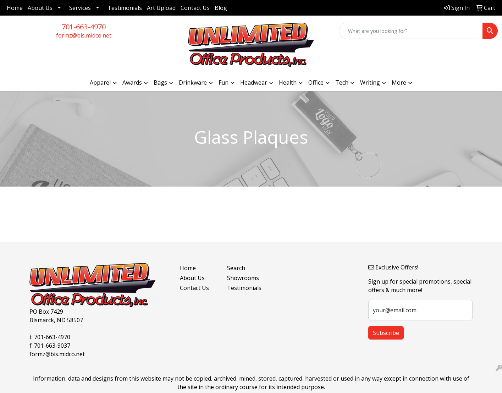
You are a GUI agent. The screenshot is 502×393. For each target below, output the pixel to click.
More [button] (399, 82)
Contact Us (195, 8)
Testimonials (124, 8)
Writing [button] (370, 82)
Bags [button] (160, 82)
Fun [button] (223, 82)
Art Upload (161, 8)
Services (80, 8)
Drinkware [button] (193, 82)
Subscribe (386, 333)
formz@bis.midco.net (83, 35)
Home (15, 8)
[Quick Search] (411, 31)
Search (236, 268)
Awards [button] (132, 82)
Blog (221, 8)
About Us (40, 8)
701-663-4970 (84, 27)
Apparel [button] (100, 82)
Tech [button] (341, 82)
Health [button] (288, 82)
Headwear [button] (253, 82)
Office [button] (316, 82)
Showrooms (243, 278)
